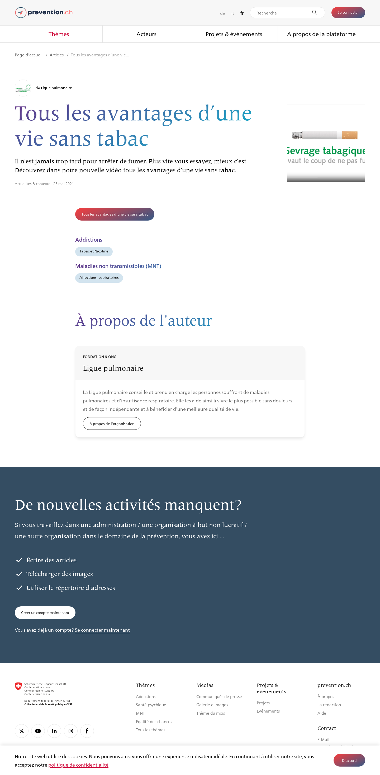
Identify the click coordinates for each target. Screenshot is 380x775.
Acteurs (146, 33)
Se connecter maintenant (102, 629)
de (222, 13)
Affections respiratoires (99, 277)
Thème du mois (210, 713)
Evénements (268, 711)
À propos (325, 696)
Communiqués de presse (219, 696)
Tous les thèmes (150, 729)
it (232, 13)
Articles (57, 54)
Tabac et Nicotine (93, 250)
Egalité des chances (154, 721)
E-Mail (323, 739)
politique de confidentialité (78, 764)
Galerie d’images (212, 704)
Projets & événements (234, 33)
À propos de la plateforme (321, 33)
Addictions (145, 696)
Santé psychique (151, 704)
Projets (263, 702)
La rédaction (329, 704)
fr (242, 13)
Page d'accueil (29, 54)
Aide (321, 713)
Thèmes (59, 33)
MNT (140, 713)
